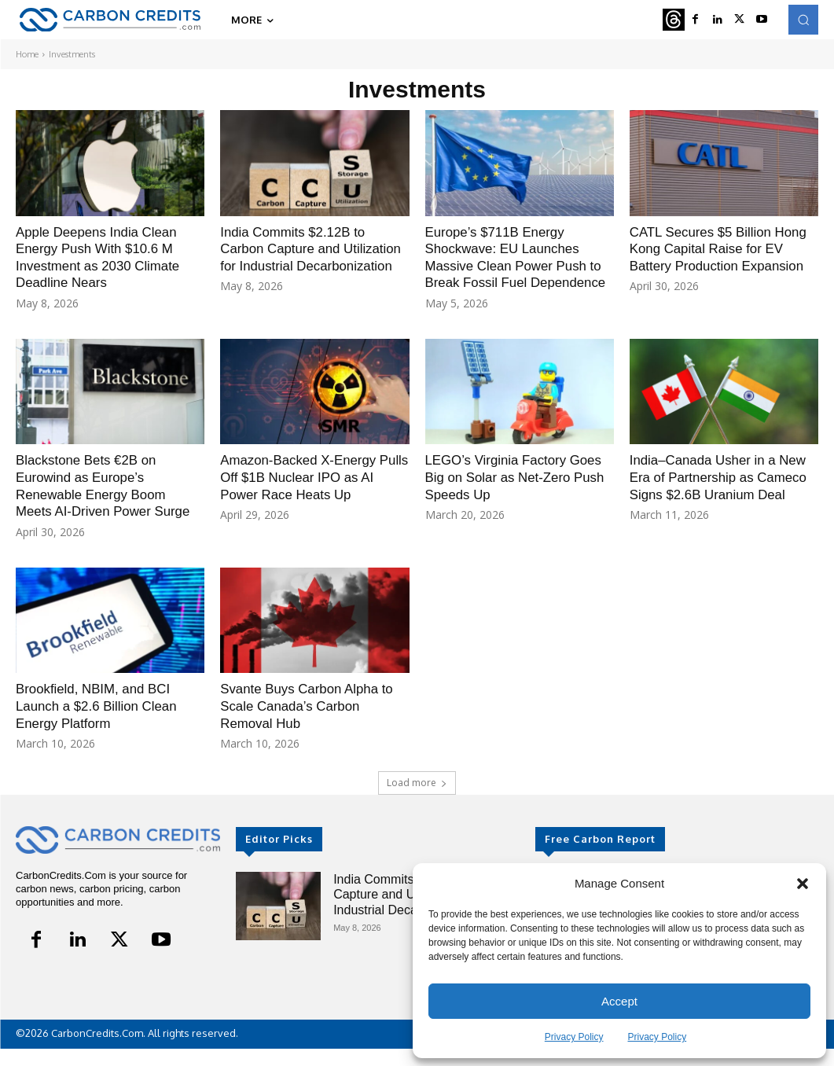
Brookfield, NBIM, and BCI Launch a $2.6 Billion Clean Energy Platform (102, 723)
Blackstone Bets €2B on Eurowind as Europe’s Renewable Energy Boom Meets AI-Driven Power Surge (109, 502)
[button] (802, 883)
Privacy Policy (574, 1036)
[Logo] (110, 20)
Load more (417, 800)
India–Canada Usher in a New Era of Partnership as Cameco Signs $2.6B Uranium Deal (724, 502)
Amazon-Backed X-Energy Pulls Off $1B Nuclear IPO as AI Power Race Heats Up (311, 494)
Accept (619, 1001)
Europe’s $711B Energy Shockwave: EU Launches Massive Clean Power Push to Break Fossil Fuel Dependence (519, 265)
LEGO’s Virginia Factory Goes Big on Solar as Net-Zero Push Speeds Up (507, 494)
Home (27, 54)
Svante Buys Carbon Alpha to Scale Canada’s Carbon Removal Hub (312, 723)
